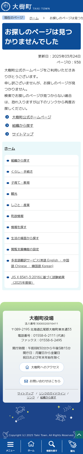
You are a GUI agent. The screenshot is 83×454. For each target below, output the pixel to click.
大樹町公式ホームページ (31, 117)
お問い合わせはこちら (45, 381)
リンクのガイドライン (52, 393)
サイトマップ (22, 134)
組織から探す (22, 125)
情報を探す (51, 446)
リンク (31, 397)
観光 (73, 446)
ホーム (31, 446)
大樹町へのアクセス (45, 367)
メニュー (10, 446)
